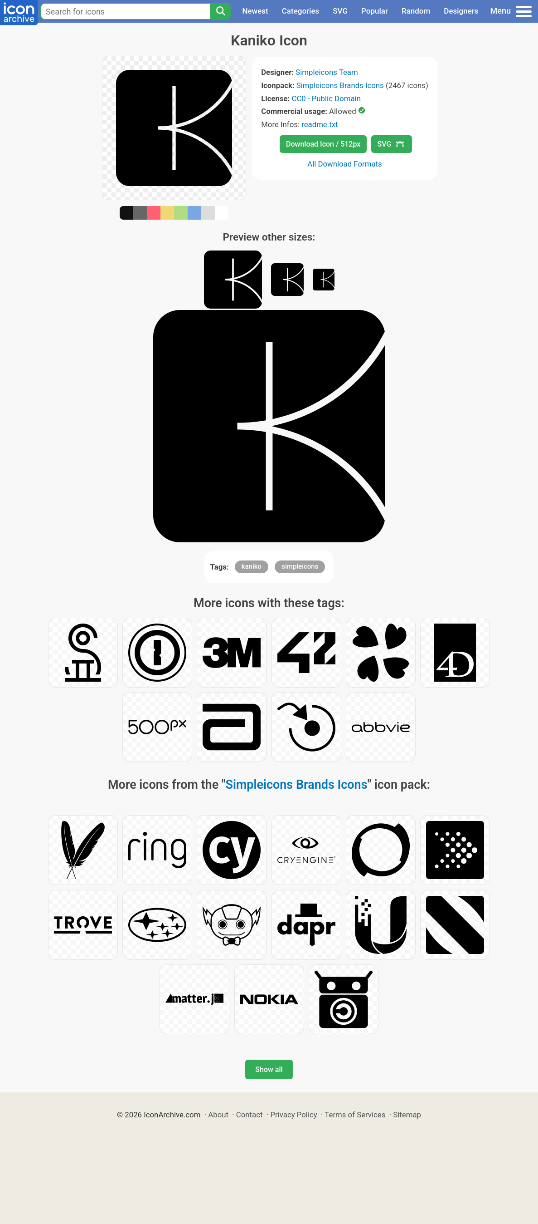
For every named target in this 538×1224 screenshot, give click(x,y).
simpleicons (299, 566)
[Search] (220, 11)
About (218, 1114)
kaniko (252, 566)
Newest (255, 10)
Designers (461, 10)
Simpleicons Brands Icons (340, 85)
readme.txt (319, 124)
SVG (340, 10)
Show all (268, 1069)
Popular (374, 10)
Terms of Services (355, 1114)
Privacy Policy (293, 1114)
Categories (301, 10)
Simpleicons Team (327, 72)
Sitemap (407, 1114)
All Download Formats (344, 163)
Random (416, 10)
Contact (249, 1114)
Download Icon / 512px (323, 144)
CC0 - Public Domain (326, 98)
